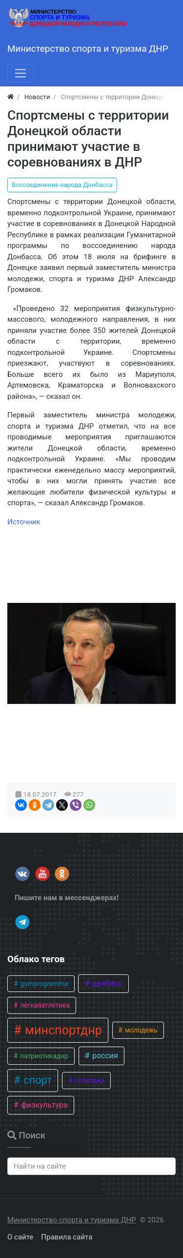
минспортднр (62, 1030)
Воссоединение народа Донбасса (62, 184)
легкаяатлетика (44, 1005)
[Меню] (20, 73)
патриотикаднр (43, 1056)
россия (104, 1055)
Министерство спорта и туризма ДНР (71, 1220)
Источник (24, 521)
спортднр (88, 1080)
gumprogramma (43, 984)
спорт (36, 1080)
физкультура (43, 1105)
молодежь (140, 1030)
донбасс (106, 983)
